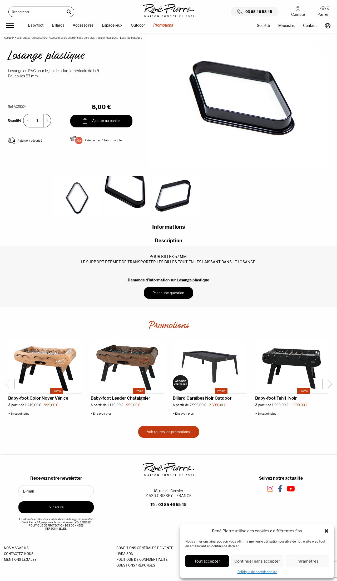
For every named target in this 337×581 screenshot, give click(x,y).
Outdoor (138, 25)
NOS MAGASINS (16, 548)
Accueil (8, 37)
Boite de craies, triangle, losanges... (97, 37)
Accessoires (83, 25)
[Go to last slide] (9, 384)
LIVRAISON (124, 554)
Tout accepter (207, 561)
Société (263, 25)
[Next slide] (328, 384)
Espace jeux (112, 25)
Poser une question (168, 293)
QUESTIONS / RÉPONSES (135, 565)
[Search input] (37, 12)
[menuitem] (36, 26)
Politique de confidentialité (257, 572)
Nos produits (22, 37)
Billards (58, 25)
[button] (326, 531)
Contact (310, 25)
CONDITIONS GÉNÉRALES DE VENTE (144, 548)
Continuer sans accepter (257, 561)
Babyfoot (35, 25)
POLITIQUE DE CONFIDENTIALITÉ (142, 560)
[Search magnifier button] (69, 12)
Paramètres (307, 561)
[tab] (168, 241)
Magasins (286, 25)
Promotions (163, 25)
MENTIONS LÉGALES (20, 560)
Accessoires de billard (62, 37)
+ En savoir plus (18, 413)
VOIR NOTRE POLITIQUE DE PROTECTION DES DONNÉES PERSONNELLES (60, 525)
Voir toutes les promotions (168, 432)
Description (168, 240)
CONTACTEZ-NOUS (18, 554)
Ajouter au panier (101, 121)
